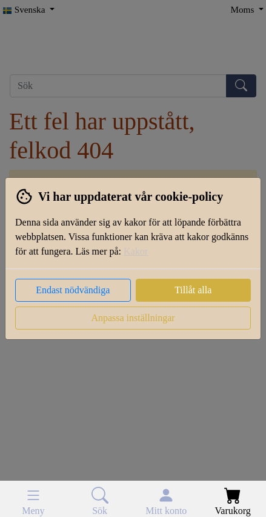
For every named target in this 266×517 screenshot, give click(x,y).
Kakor (136, 251)
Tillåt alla (193, 290)
